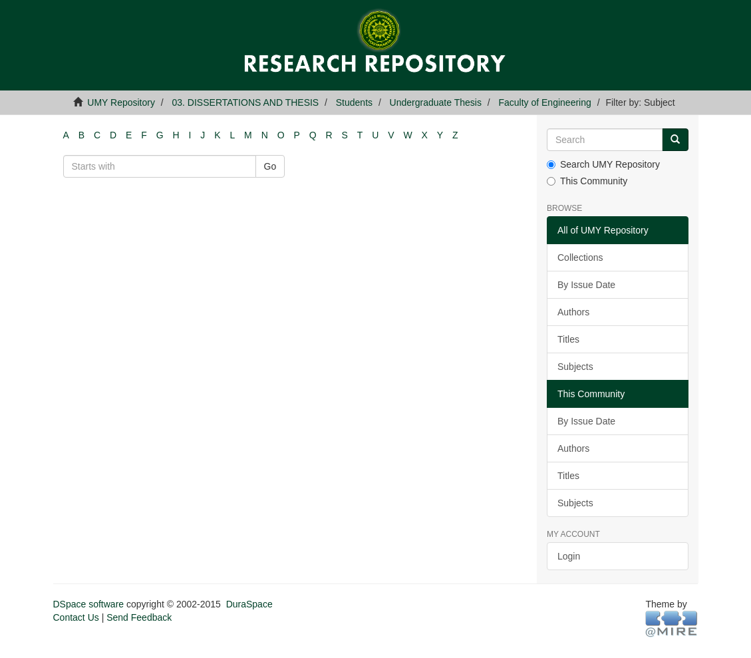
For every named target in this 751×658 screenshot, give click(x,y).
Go (270, 166)
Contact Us (76, 617)
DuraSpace (249, 604)
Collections (580, 257)
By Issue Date (586, 284)
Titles (568, 339)
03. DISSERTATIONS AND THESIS (245, 102)
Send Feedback (139, 617)
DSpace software (88, 604)
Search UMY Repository (603, 164)
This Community (587, 181)
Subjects (575, 366)
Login (568, 556)
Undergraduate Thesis (436, 102)
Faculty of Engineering (544, 102)
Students (354, 102)
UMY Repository (121, 102)
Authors (573, 312)
